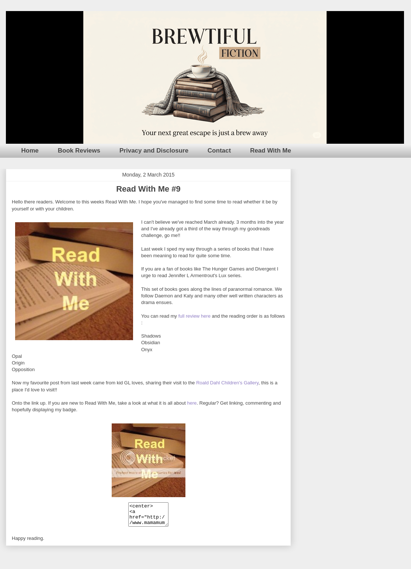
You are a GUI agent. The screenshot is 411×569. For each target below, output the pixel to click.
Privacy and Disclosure (153, 150)
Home (30, 150)
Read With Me (270, 150)
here (191, 403)
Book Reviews (79, 150)
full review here (194, 316)
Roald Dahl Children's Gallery (227, 382)
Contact (219, 150)
